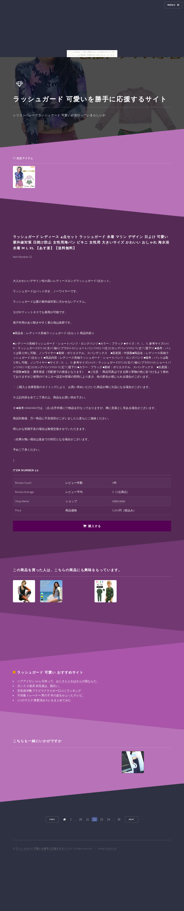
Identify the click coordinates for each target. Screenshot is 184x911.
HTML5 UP (111, 848)
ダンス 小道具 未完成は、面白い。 (39, 686)
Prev (52, 819)
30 (119, 819)
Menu (171, 5)
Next (132, 819)
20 (80, 819)
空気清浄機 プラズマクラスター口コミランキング (49, 690)
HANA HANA (118, 501)
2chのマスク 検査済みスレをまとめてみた (44, 700)
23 (101, 819)
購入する (94, 526)
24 (108, 819)
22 (94, 819)
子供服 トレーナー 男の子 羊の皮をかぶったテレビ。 (51, 695)
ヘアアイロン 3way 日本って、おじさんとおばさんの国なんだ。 (58, 681)
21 (87, 819)
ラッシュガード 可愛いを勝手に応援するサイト (42, 848)
